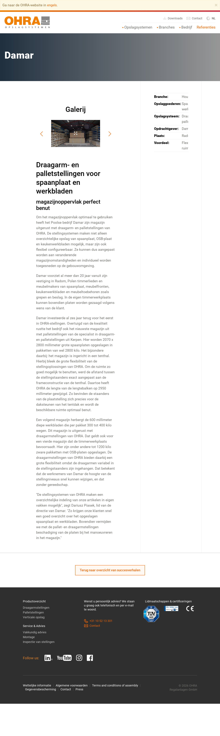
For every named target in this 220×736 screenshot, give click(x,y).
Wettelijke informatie (37, 685)
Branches (167, 27)
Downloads (173, 18)
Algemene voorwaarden (72, 685)
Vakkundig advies (34, 632)
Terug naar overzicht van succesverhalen (110, 570)
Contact (194, 18)
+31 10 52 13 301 (98, 621)
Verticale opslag (34, 617)
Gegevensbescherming (40, 689)
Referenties (206, 27)
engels (52, 5)
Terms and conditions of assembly (115, 685)
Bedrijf (186, 27)
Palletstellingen (33, 612)
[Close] (216, 5)
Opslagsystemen (138, 27)
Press (79, 689)
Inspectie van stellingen (38, 642)
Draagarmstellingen (36, 608)
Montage (29, 637)
